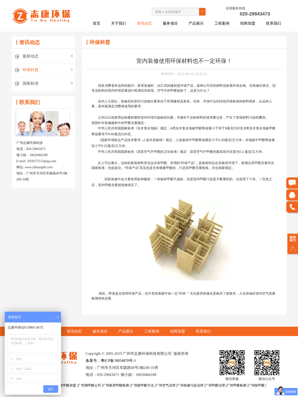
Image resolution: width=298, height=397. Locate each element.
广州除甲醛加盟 (64, 385)
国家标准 (43, 85)
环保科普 (43, 71)
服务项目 (170, 23)
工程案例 (221, 23)
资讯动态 (144, 23)
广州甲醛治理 (215, 385)
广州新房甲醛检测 (116, 385)
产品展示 (196, 23)
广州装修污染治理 (190, 385)
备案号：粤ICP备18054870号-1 (111, 361)
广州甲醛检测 (236, 385)
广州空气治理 (165, 385)
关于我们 (118, 23)
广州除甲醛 (256, 385)
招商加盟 (247, 23)
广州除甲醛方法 (142, 385)
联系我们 (273, 23)
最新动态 (43, 58)
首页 (96, 23)
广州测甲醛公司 (89, 385)
